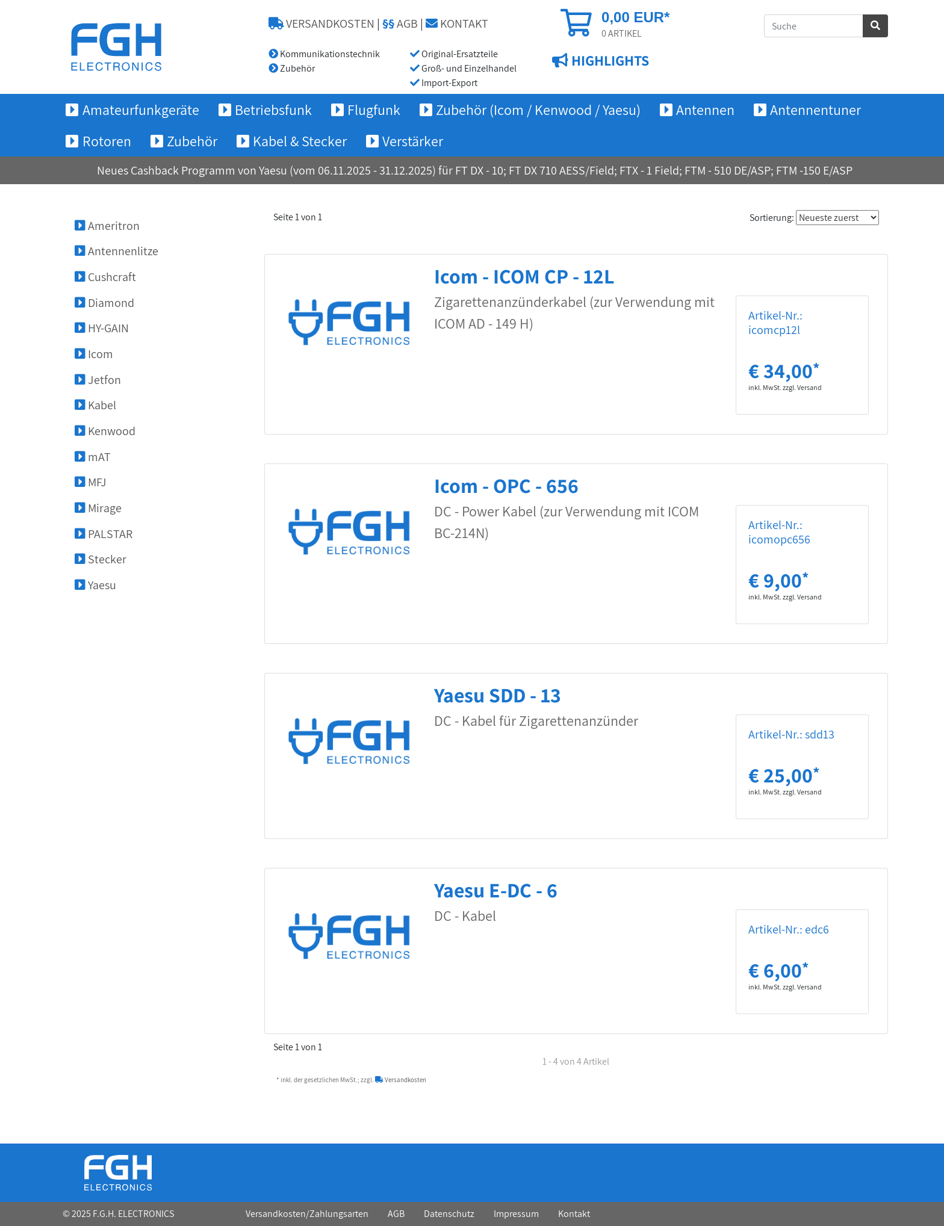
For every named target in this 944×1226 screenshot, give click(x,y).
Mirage (98, 508)
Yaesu (95, 585)
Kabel (95, 405)
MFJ (91, 482)
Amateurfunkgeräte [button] (140, 109)
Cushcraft (105, 277)
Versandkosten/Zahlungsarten (307, 1213)
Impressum (516, 1213)
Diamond (104, 303)
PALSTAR (103, 534)
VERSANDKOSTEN (321, 23)
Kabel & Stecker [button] (300, 140)
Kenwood (105, 431)
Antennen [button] (705, 109)
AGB (400, 23)
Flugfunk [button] (373, 109)
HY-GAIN (102, 328)
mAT (93, 457)
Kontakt (574, 1213)
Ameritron (107, 226)
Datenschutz (449, 1213)
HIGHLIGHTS (608, 60)
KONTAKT (457, 23)
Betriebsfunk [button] (273, 109)
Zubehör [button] (192, 140)
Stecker (100, 559)
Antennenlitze (116, 251)
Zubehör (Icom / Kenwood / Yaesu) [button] (538, 109)
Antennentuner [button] (815, 109)
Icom (94, 354)
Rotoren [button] (106, 140)
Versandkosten (400, 1080)
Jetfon (98, 380)
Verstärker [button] (412, 140)
